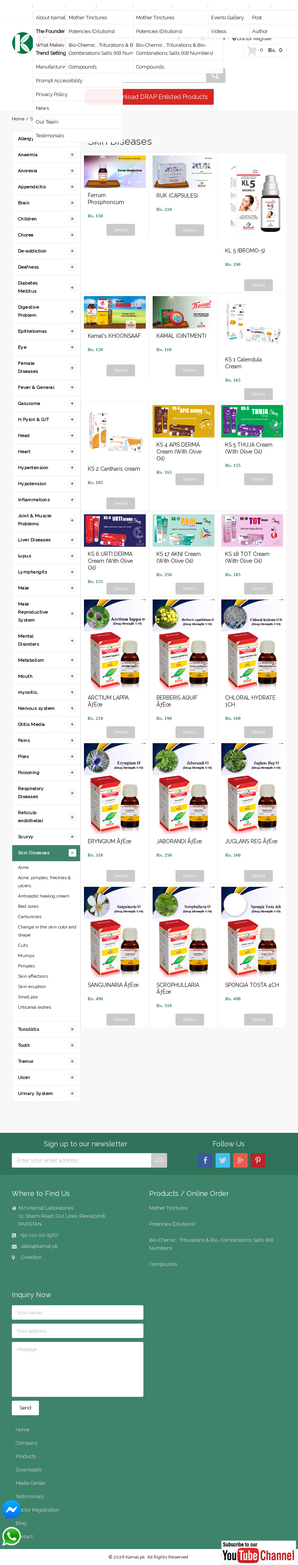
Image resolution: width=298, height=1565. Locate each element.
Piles (23, 756)
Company (48, 5)
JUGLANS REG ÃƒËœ (251, 841)
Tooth (24, 1045)
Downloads (190, 5)
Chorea (26, 235)
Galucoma (29, 403)
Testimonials (30, 1496)
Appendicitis (32, 187)
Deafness (28, 267)
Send (25, 1408)
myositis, (28, 692)
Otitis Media (31, 724)
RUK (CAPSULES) (177, 196)
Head (24, 435)
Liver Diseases (34, 540)
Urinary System (35, 1093)
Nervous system (36, 708)
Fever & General (36, 387)
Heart (24, 451)
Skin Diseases (34, 852)
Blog (259, 5)
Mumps (26, 955)
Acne (23, 867)
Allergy (26, 138)
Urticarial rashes (34, 1007)
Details (120, 229)
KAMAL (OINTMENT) (181, 336)
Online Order (152, 5)
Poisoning (29, 772)
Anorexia (27, 170)
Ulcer (24, 1077)
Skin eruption (32, 986)
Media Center (227, 5)
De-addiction (32, 251)
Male (23, 588)
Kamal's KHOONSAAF (114, 336)
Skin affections (33, 976)
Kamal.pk (135, 1557)
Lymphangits (32, 572)
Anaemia (28, 154)
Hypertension (33, 467)
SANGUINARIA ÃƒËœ (113, 985)
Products (80, 5)
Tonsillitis (28, 1029)
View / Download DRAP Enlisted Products (148, 96)
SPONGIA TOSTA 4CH (252, 985)
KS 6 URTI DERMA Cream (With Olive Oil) (110, 561)
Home (20, 5)
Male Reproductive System (33, 612)
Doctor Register (252, 38)
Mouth (25, 676)
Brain (24, 203)
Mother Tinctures (168, 1208)
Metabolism (31, 660)
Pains (24, 740)
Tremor (26, 1061)
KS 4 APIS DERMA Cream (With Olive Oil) (178, 452)
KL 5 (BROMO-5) (245, 251)
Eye (22, 347)
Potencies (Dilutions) (172, 1224)
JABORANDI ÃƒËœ (179, 841)
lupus (24, 556)
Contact (22, 13)
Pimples (26, 966)
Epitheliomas (32, 331)
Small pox (28, 997)
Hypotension (32, 483)
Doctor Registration (37, 1510)
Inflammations (34, 499)
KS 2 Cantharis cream (114, 469)
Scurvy (26, 836)
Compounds (163, 1264)
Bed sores (28, 906)
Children (27, 219)
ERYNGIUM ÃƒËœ (109, 841)
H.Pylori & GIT (33, 419)
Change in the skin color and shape (47, 931)
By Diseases (114, 5)
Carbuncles (30, 916)
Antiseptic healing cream (43, 896)
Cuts (23, 945)
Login (185, 38)
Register (213, 38)
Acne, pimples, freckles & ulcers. (44, 881)
